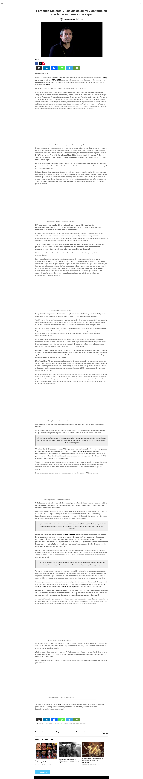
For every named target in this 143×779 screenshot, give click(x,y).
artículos (48, 85)
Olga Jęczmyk (39, 765)
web (59, 704)
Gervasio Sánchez (68, 535)
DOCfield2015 (47, 723)
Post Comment (42, 772)
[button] (36, 63)
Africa (41, 723)
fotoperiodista (81, 723)
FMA (65, 723)
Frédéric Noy (83, 451)
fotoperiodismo (72, 723)
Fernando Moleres (57, 723)
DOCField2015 (56, 80)
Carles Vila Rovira (63, 765)
